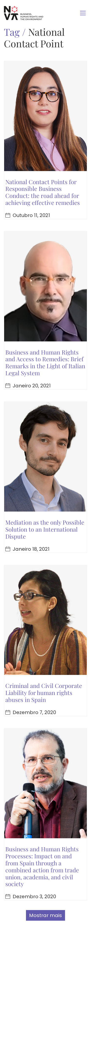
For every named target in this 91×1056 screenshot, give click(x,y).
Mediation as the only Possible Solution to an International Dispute (44, 529)
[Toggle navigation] (83, 13)
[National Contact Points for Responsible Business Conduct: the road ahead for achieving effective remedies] (45, 116)
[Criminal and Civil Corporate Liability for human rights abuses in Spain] (45, 620)
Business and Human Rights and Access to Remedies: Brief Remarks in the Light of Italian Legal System (45, 362)
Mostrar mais (45, 915)
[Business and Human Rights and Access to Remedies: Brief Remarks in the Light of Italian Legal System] (45, 286)
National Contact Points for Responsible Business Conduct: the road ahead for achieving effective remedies (42, 192)
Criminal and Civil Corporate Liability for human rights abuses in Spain (43, 692)
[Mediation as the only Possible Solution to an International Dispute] (45, 457)
